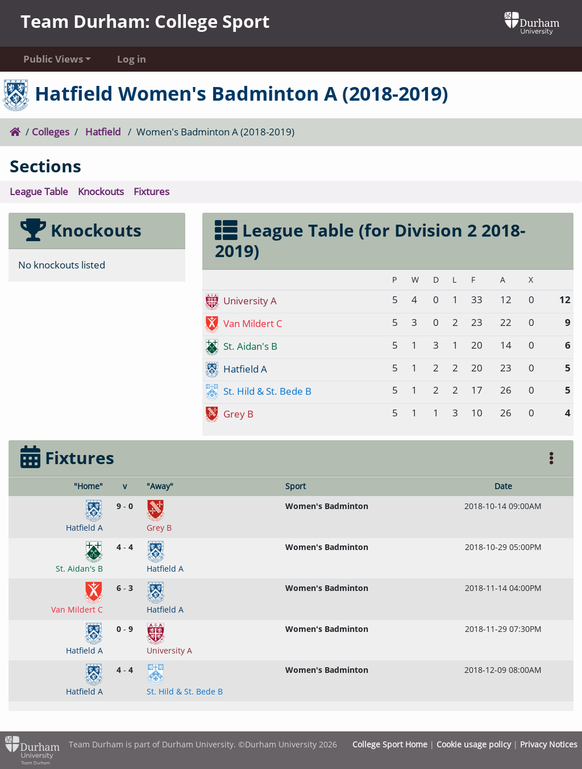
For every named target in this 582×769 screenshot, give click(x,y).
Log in (131, 58)
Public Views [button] (53, 58)
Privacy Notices (548, 744)
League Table (39, 191)
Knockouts (101, 191)
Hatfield (102, 131)
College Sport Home (389, 744)
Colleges (50, 131)
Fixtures (151, 191)
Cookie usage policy (473, 744)
